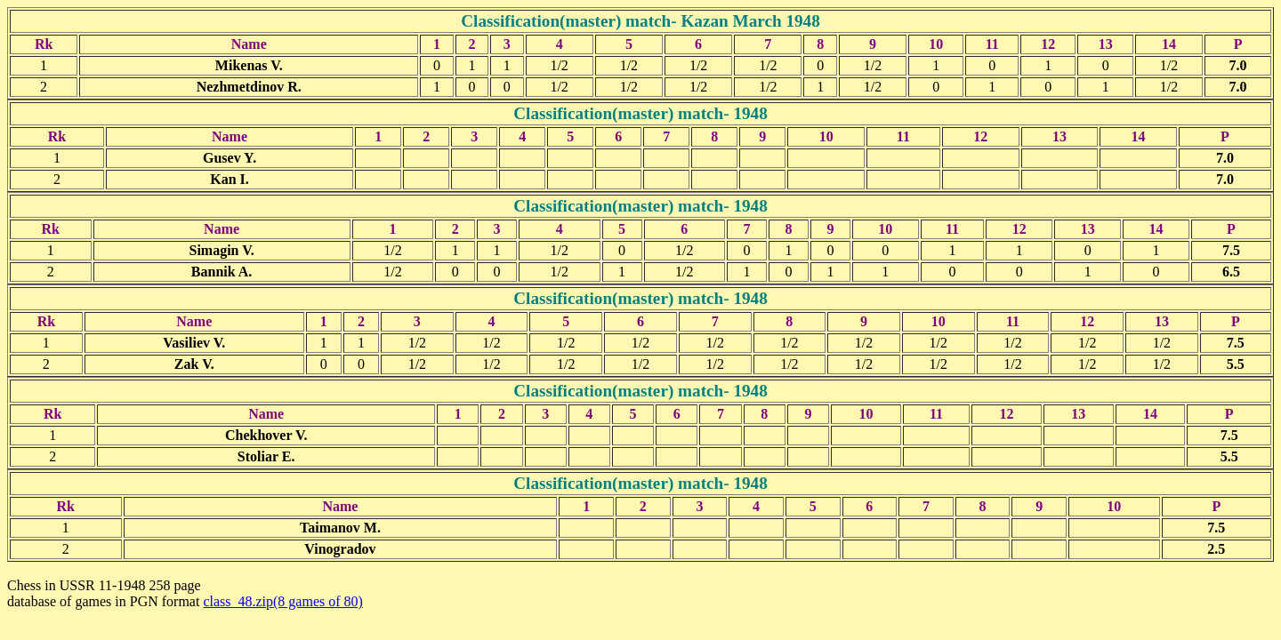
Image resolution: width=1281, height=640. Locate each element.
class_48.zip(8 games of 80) (283, 601)
